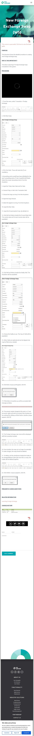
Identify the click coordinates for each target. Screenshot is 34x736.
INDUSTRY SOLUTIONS (17, 697)
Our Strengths (17, 680)
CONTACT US (17, 717)
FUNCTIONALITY (17, 687)
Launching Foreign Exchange (9, 501)
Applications (17, 692)
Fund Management (17, 711)
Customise (6, 732)
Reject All (16, 732)
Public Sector (17, 709)
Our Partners (17, 682)
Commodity (17, 707)
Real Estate (17, 700)
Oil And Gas (17, 705)
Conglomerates (17, 702)
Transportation (17, 704)
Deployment (17, 694)
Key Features (17, 690)
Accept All (26, 732)
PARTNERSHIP (17, 714)
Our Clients (17, 683)
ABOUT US (17, 677)
